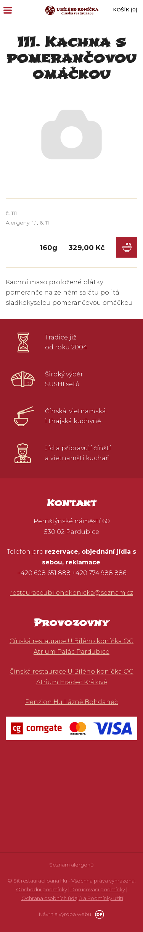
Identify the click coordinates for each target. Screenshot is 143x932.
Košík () (125, 9)
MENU (7, 10)
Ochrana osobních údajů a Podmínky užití (72, 898)
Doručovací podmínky (98, 889)
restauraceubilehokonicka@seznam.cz (71, 592)
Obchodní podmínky (41, 889)
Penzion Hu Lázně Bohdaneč (71, 702)
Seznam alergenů (71, 865)
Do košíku (126, 247)
